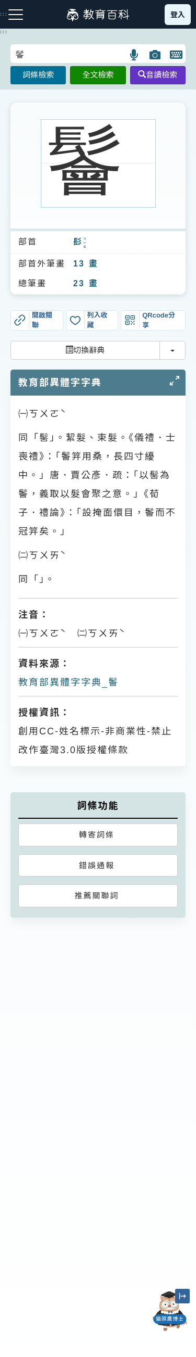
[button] (134, 54)
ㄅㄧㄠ (85, 242)
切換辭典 (85, 350)
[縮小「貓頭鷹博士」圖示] (182, 1296)
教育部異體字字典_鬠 (68, 682)
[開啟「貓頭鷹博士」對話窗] (170, 1311)
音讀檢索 (157, 74)
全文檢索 (97, 74)
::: (4, 31)
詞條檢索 (38, 74)
